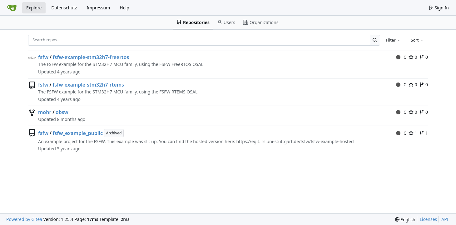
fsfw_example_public (77, 133)
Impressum (98, 8)
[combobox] (393, 40)
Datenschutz (64, 8)
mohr (44, 112)
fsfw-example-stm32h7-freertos (90, 57)
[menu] (405, 219)
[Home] (12, 7)
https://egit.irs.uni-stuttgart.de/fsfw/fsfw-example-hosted (295, 141)
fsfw (43, 57)
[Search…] (375, 40)
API (444, 219)
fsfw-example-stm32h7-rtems (88, 85)
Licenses (428, 219)
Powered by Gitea (24, 219)
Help (124, 8)
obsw (62, 112)
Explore (34, 8)
